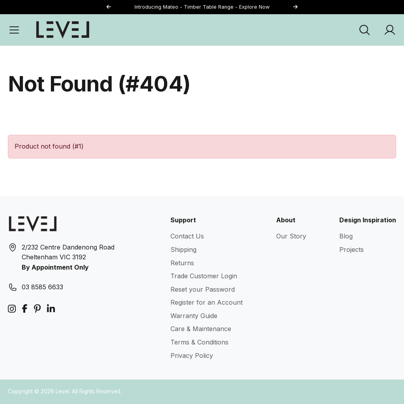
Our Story (291, 236)
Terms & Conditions (199, 342)
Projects (351, 249)
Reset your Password (202, 289)
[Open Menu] (14, 30)
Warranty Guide (193, 316)
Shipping (183, 249)
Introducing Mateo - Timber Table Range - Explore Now (202, 7)
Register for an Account (206, 302)
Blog (346, 236)
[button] (295, 7)
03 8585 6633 (42, 287)
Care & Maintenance (200, 329)
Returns (182, 263)
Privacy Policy (191, 355)
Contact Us (187, 236)
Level (62, 391)
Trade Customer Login (203, 276)
